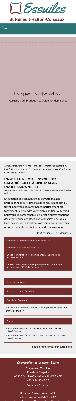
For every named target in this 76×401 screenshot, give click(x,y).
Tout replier (45, 232)
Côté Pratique (28, 100)
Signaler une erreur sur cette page (52, 346)
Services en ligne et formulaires (21, 291)
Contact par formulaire (38, 385)
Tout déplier (63, 232)
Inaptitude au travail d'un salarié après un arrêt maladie (34, 328)
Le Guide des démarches (52, 100)
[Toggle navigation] (5, 28)
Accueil (13, 100)
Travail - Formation (34, 165)
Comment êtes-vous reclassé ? (21, 247)
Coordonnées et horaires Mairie (38, 363)
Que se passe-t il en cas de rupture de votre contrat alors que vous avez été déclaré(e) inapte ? (34, 265)
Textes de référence (15, 282)
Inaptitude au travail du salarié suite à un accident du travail (37, 335)
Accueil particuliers (13, 165)
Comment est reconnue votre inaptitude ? (27, 240)
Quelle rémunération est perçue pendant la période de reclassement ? (33, 256)
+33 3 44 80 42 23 (38, 380)
